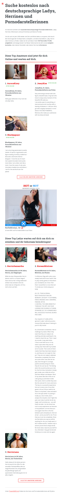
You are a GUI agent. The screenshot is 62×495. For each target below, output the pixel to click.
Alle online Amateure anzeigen (31, 177)
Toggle (3, 3)
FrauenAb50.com (14, 491)
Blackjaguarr (13, 135)
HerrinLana (13, 452)
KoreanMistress (45, 266)
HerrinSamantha (15, 266)
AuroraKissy (13, 83)
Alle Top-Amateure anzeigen (31, 480)
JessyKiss (42, 83)
